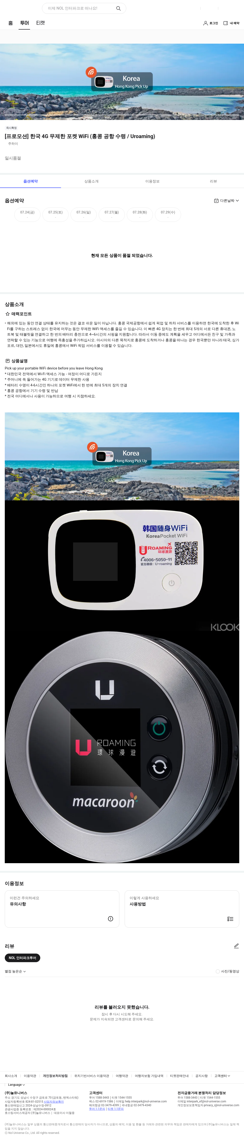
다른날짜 (227, 200)
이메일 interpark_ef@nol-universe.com (202, 1101)
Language (15, 1084)
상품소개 (91, 181)
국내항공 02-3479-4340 (136, 1105)
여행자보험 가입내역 (149, 1076)
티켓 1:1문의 (116, 1109)
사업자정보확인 (54, 1101)
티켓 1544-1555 (122, 1097)
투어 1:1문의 (97, 1109)
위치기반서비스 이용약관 (91, 1076)
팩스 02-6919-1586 (101, 1101)
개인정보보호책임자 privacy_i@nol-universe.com (208, 1105)
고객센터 (220, 1076)
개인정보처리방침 (55, 1076)
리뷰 (213, 181)
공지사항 (201, 1076)
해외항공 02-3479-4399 (104, 1105)
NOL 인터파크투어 (22, 958)
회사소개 (11, 1076)
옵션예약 (30, 181)
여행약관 (122, 1076)
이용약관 (30, 1076)
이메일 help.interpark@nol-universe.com (141, 1101)
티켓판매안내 (179, 1076)
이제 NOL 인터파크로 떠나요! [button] (72, 8)
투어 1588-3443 (99, 1097)
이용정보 (152, 181)
